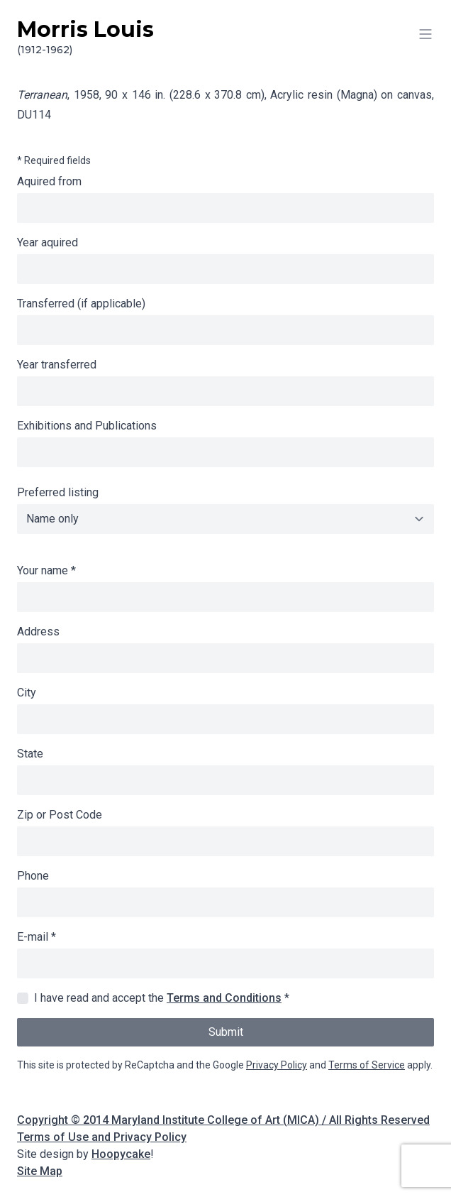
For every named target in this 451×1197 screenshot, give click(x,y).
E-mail (36, 937)
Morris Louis (225, 37)
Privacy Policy (276, 1065)
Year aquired (47, 242)
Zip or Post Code (59, 814)
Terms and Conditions (224, 998)
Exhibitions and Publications (87, 425)
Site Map (39, 1171)
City (26, 692)
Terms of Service (366, 1065)
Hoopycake (120, 1154)
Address (38, 631)
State (30, 753)
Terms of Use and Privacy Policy (101, 1137)
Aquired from (49, 181)
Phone (33, 875)
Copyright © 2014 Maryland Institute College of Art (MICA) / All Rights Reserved (223, 1120)
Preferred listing (58, 492)
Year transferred (56, 364)
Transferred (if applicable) (81, 303)
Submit (225, 1032)
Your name (46, 570)
